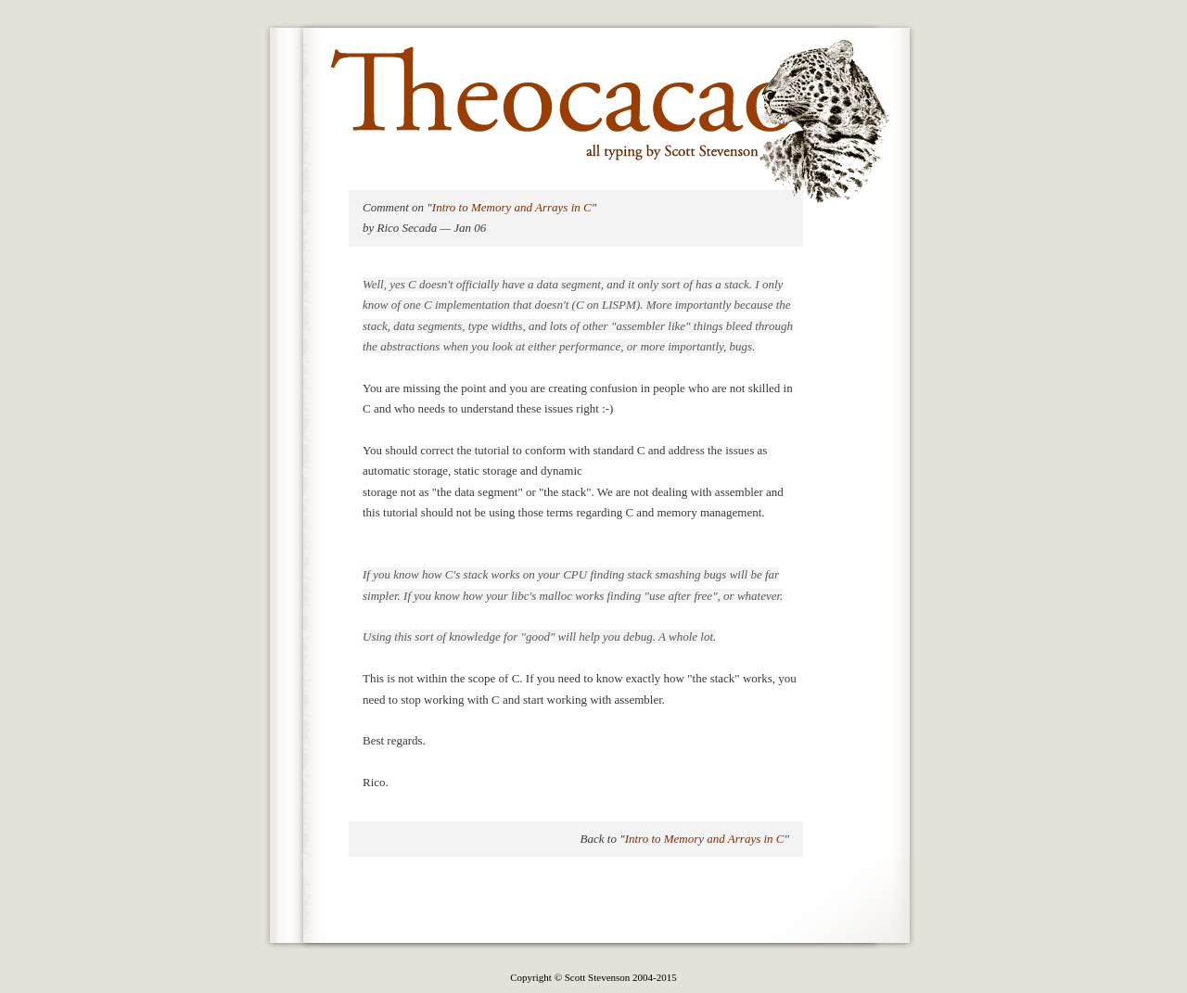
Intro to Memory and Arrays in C (512, 207)
